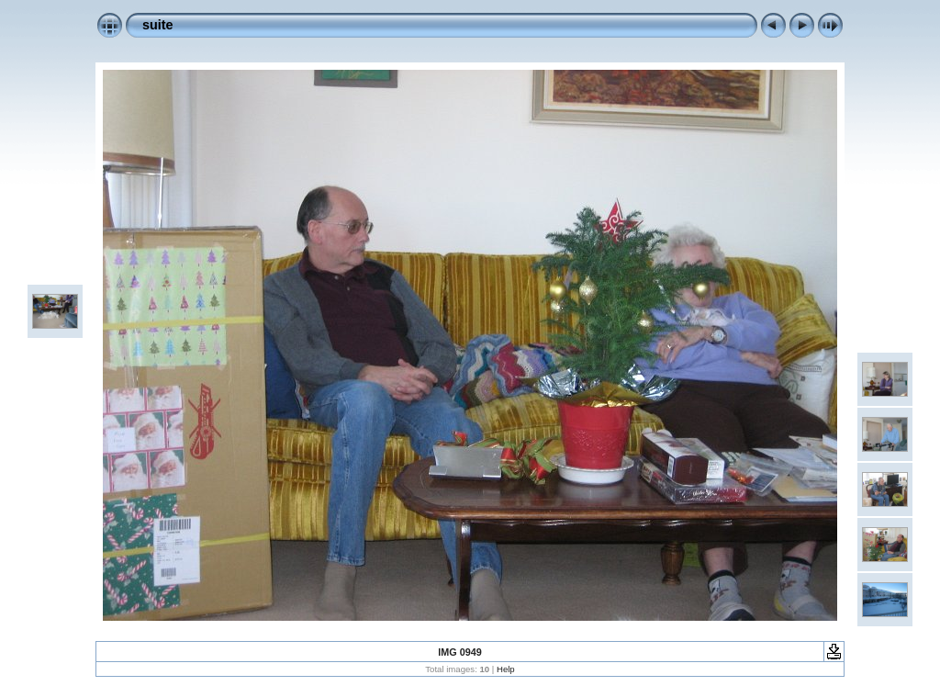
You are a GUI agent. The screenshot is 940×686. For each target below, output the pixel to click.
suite (157, 24)
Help (506, 669)
